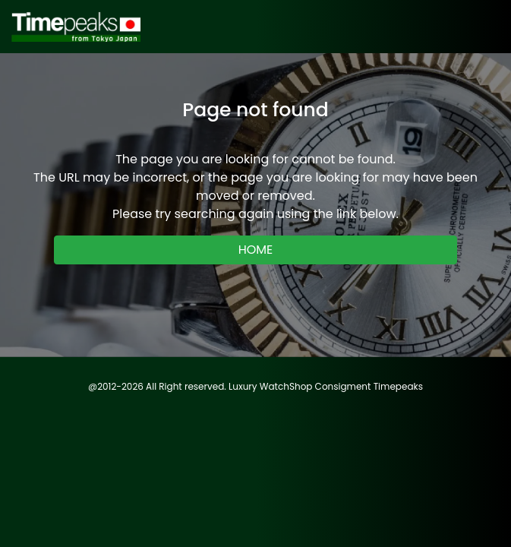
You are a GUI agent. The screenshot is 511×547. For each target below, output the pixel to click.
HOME (255, 249)
